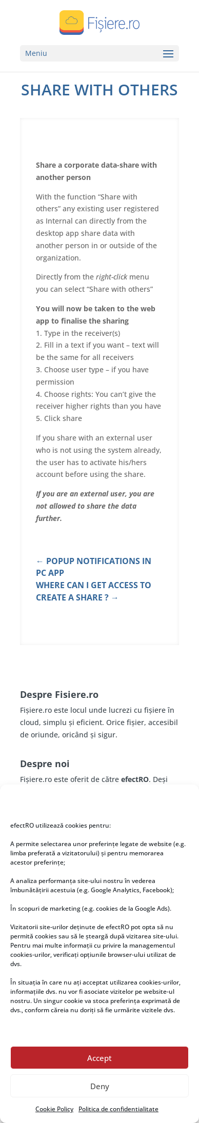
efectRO (135, 779)
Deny (99, 1086)
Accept (99, 1058)
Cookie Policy (54, 1109)
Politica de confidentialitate (118, 1109)
